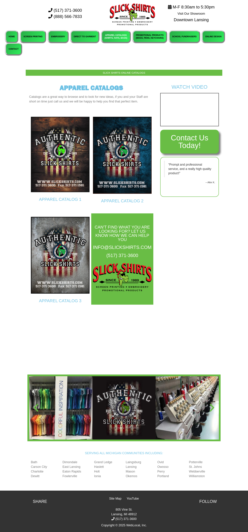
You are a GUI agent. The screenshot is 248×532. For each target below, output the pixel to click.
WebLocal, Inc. (136, 525)
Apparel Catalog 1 (60, 199)
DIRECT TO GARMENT (85, 36)
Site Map (115, 498)
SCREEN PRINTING (33, 36)
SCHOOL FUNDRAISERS (184, 36)
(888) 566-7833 (68, 16)
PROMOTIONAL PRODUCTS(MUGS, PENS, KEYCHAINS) (150, 36)
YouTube (133, 498)
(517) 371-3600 (65, 10)
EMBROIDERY (58, 36)
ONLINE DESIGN (213, 36)
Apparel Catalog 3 (60, 300)
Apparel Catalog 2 (122, 201)
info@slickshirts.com (122, 247)
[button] (36, 408)
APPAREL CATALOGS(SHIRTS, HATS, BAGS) (116, 36)
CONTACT (14, 49)
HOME (12, 36)
